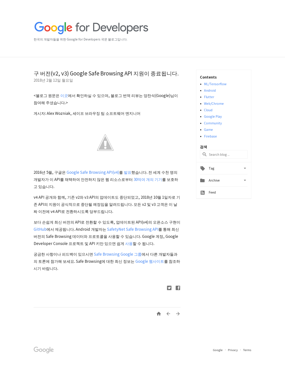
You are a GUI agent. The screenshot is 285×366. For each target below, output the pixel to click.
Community (213, 123)
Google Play (213, 116)
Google (218, 350)
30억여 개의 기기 (148, 179)
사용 (129, 243)
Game (208, 129)
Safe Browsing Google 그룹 (118, 254)
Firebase (210, 136)
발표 (127, 172)
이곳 (64, 95)
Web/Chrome (214, 103)
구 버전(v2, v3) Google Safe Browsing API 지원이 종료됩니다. (106, 73)
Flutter (209, 97)
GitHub (40, 229)
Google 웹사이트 (149, 261)
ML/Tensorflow (215, 84)
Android (210, 90)
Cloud (208, 110)
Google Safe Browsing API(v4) (93, 172)
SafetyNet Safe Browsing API (132, 229)
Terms (247, 350)
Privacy (233, 350)
